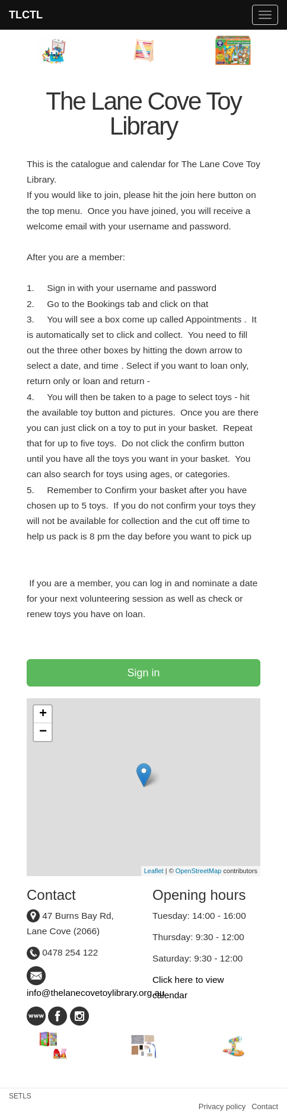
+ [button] (43, 714)
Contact (264, 1106)
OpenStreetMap (199, 870)
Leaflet (154, 870)
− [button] (43, 732)
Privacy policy (222, 1106)
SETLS (20, 1096)
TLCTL (26, 15)
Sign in (143, 673)
